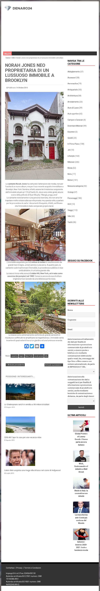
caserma (14, 356)
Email (70, 329)
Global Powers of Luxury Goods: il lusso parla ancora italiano (81, 439)
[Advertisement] (66, 23)
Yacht (70, 222)
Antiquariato (73, 90)
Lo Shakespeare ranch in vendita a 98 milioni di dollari (26, 404)
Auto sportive (73, 114)
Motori (70, 180)
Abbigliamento (74, 72)
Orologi (70, 192)
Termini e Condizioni (32, 568)
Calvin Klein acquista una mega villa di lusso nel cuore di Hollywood (32, 470)
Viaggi (70, 210)
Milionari (71, 162)
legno (21, 356)
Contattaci (10, 568)
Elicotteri (71, 132)
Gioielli (70, 138)
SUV (69, 204)
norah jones (38, 356)
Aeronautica (73, 84)
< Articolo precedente (15, 365)
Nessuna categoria (75, 186)
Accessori (72, 78)
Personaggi (72, 198)
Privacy (19, 568)
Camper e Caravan (75, 120)
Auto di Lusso (73, 108)
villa (46, 356)
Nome (70, 310)
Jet (69, 150)
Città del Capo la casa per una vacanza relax (22, 437)
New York (29, 356)
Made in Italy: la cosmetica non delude (81, 493)
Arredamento (73, 102)
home (8, 58)
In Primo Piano (73, 144)
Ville (13, 58)
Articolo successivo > (53, 365)
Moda (70, 168)
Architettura (73, 96)
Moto (70, 174)
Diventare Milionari (75, 126)
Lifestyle (71, 156)
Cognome (72, 320)
